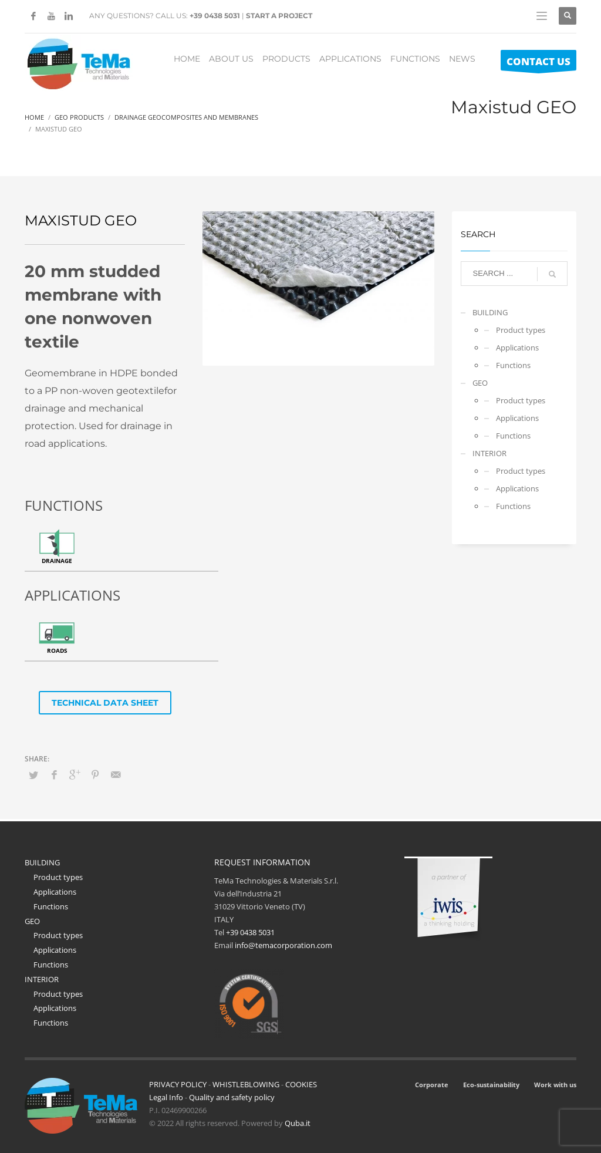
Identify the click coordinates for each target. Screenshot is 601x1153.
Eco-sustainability (491, 1084)
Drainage (57, 561)
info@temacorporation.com (283, 945)
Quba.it (297, 1123)
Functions (513, 365)
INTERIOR (489, 453)
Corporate (431, 1084)
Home (34, 117)
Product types (520, 330)
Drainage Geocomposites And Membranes (186, 117)
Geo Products (79, 117)
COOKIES (301, 1084)
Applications (517, 347)
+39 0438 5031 (215, 15)
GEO (480, 382)
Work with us (555, 1084)
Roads (57, 650)
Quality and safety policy (232, 1097)
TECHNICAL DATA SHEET (105, 702)
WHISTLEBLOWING (245, 1084)
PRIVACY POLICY (178, 1084)
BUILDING (490, 312)
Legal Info (166, 1097)
